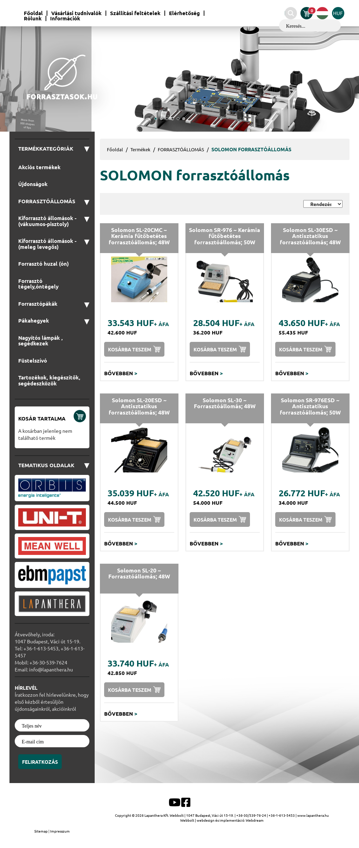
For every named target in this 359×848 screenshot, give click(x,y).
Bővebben (120, 373)
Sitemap (41, 831)
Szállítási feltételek (135, 13)
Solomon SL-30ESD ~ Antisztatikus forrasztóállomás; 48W (310, 236)
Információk (65, 18)
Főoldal (33, 13)
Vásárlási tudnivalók (76, 13)
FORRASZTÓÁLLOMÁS (181, 149)
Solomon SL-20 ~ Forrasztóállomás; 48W (139, 573)
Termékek (140, 149)
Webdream (255, 820)
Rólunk (33, 18)
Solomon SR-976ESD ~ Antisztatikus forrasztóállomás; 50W (310, 406)
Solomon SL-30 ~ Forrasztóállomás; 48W (225, 403)
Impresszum (60, 831)
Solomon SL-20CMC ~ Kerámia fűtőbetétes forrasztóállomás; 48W (139, 236)
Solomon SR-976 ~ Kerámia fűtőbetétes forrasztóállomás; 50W (224, 236)
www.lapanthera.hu (313, 815)
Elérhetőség (184, 13)
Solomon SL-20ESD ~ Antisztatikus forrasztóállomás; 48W (139, 406)
